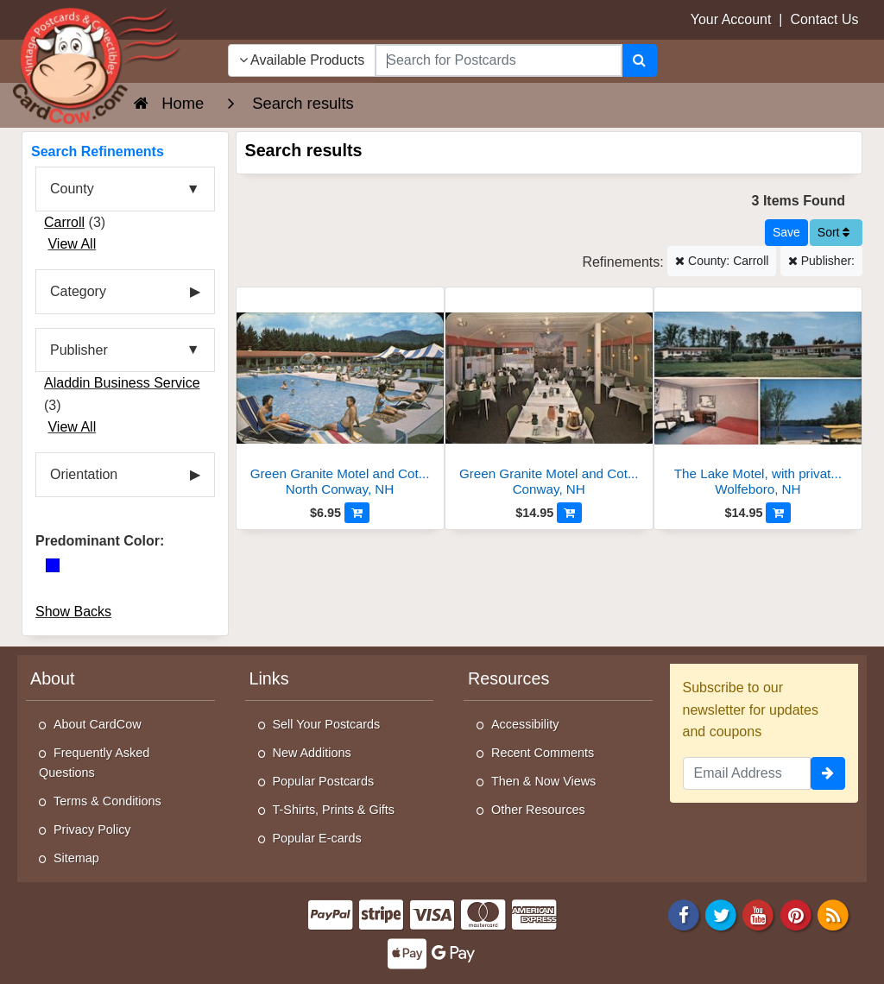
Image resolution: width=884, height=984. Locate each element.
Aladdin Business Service (122, 382)
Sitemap (76, 858)
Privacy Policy (92, 829)
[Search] (639, 60)
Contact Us (824, 19)
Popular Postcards (324, 781)
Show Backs (73, 611)
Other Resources (538, 810)
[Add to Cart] (356, 512)
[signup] (828, 773)
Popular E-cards (317, 838)
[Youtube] (759, 914)
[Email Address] (747, 773)
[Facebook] (684, 914)
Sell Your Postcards (327, 724)
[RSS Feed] (833, 914)
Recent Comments (542, 753)
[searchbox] (498, 60)
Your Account (731, 19)
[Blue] (53, 565)
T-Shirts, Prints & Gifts (334, 810)
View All (71, 244)
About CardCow (98, 724)
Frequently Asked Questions (94, 762)
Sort (834, 232)
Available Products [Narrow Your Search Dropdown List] (302, 60)
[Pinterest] (796, 914)
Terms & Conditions (107, 801)
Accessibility (525, 724)
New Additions (312, 753)
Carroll (64, 222)
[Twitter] (721, 914)
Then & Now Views (543, 781)
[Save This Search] (786, 232)
